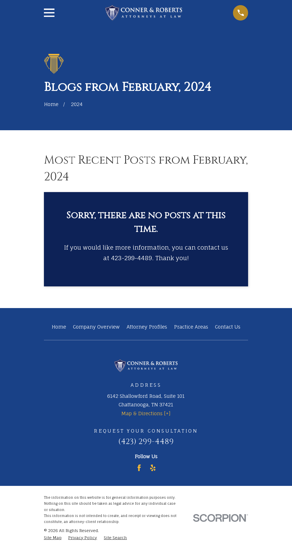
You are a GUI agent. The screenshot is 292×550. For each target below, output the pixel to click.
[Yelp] (152, 468)
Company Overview (96, 327)
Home (59, 327)
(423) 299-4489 (146, 441)
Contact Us (227, 327)
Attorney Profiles (147, 327)
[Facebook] (139, 468)
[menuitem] (53, 537)
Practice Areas (191, 327)
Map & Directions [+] (146, 413)
